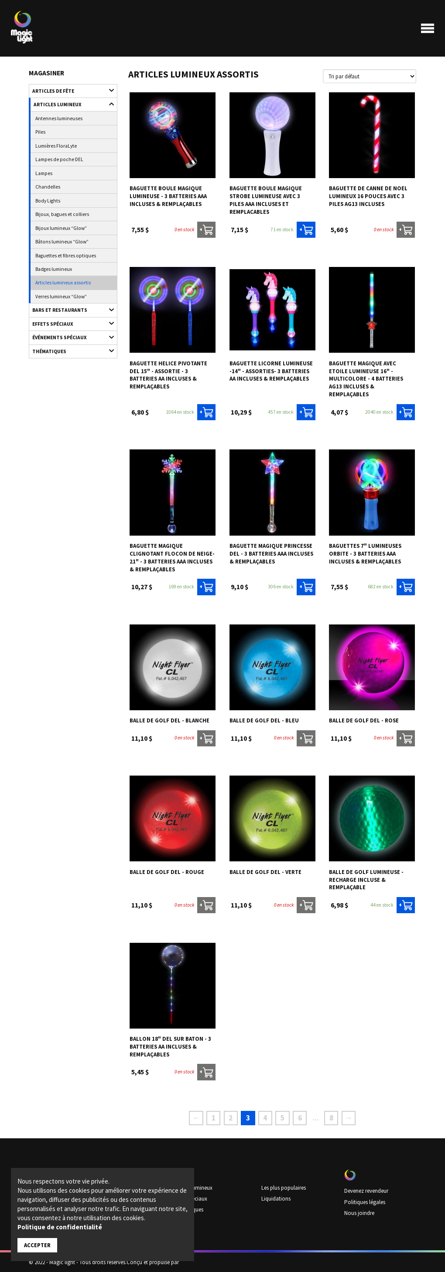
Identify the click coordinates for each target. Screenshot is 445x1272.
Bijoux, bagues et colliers (60, 212)
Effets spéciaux (69, 320)
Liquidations (276, 1197)
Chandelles (46, 185)
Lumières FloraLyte (55, 145)
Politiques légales (364, 1201)
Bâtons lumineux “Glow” (60, 239)
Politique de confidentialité (59, 1227)
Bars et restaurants (69, 307)
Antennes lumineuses (56, 118)
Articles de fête (69, 90)
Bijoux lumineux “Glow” (59, 226)
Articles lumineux (70, 103)
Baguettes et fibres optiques (63, 253)
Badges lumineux (52, 266)
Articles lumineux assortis (61, 280)
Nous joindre (359, 1212)
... (315, 1118)
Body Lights (47, 199)
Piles (40, 131)
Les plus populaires (283, 1187)
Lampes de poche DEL (58, 158)
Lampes (43, 172)
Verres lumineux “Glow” (59, 294)
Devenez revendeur (366, 1190)
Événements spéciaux (69, 334)
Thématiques (69, 348)
